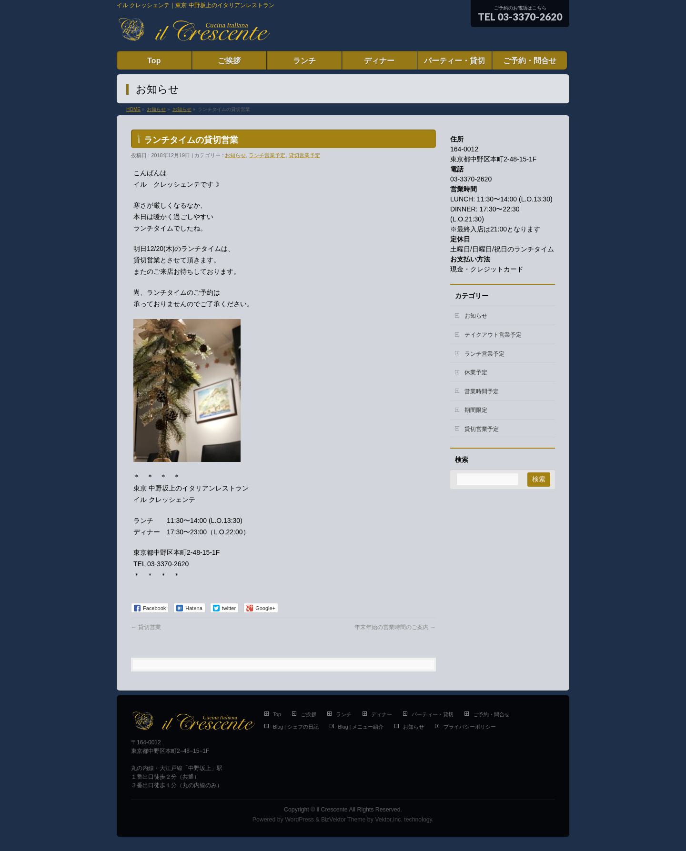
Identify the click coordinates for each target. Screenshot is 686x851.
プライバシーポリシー (470, 727)
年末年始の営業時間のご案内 (395, 627)
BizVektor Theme (343, 819)
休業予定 (475, 372)
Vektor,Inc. (389, 819)
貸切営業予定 (304, 155)
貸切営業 (146, 627)
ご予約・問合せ (491, 714)
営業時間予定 (481, 391)
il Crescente (332, 809)
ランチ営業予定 (267, 155)
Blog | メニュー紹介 (361, 727)
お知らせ (235, 155)
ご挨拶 (308, 714)
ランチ (344, 714)
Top (277, 714)
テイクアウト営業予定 (493, 334)
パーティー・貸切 (433, 714)
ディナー (381, 714)
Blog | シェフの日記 (296, 727)
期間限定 (475, 410)
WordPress (299, 819)
